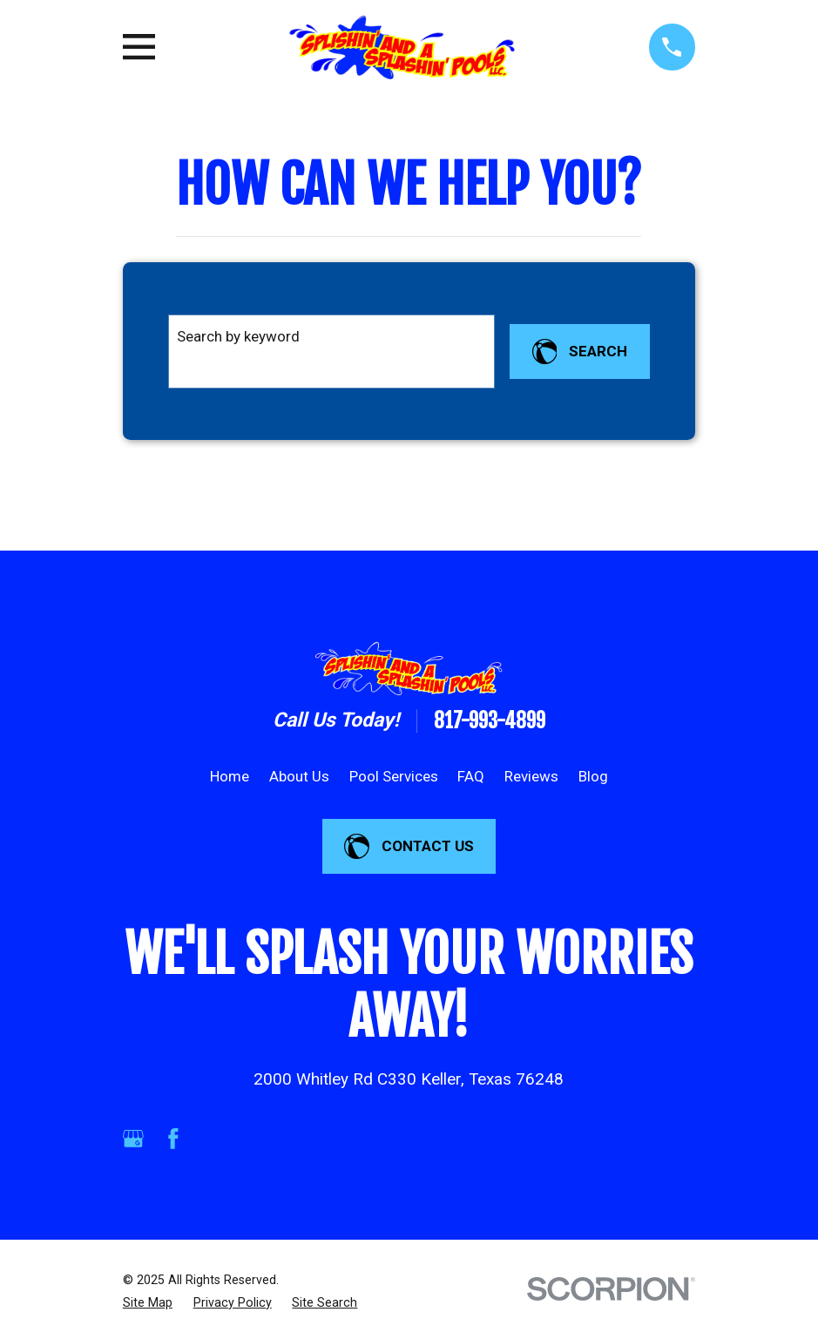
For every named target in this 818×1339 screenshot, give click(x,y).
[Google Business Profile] (133, 1138)
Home (229, 776)
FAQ (470, 776)
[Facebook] (173, 1138)
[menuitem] (147, 1303)
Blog (593, 776)
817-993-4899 (489, 721)
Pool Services (393, 776)
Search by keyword (238, 336)
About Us (299, 776)
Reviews (531, 776)
